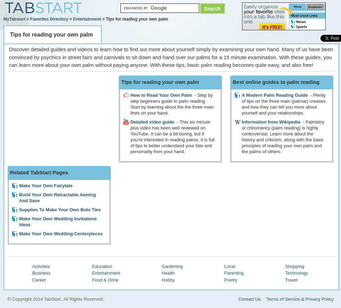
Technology (296, 273)
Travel (291, 280)
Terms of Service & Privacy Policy (300, 299)
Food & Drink (105, 280)
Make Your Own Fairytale (45, 185)
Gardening (172, 266)
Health (168, 273)
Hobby (168, 280)
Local (229, 266)
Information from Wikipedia (271, 122)
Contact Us (249, 299)
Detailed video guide (152, 122)
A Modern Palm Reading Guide (275, 95)
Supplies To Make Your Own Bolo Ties (60, 209)
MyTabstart (14, 19)
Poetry (231, 280)
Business (41, 273)
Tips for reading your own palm (51, 35)
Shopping (294, 266)
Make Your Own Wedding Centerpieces (61, 233)
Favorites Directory (49, 19)
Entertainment (87, 19)
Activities (41, 266)
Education (102, 266)
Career (39, 280)
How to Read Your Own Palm (161, 95)
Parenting (234, 273)
